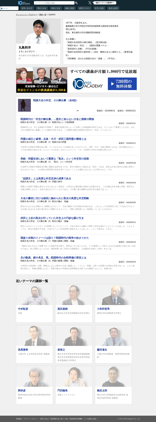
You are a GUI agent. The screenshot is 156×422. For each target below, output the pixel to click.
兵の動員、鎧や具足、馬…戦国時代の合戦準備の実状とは (53, 257)
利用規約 (19, 419)
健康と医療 (69, 8)
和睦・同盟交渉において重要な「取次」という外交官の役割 (55, 158)
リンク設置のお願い (90, 419)
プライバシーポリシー (30, 419)
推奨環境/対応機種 (76, 419)
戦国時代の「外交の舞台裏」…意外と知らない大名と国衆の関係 (57, 119)
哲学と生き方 (27, 8)
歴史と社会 (41, 8)
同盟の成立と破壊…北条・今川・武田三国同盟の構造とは (53, 138)
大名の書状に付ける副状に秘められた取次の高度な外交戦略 (55, 198)
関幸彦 (22, 390)
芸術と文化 (55, 8)
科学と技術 (99, 8)
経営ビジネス (84, 8)
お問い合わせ (44, 419)
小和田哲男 (103, 308)
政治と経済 (113, 8)
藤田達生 (102, 349)
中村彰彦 (23, 308)
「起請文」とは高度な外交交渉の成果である (46, 178)
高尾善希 (23, 349)
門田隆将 (62, 390)
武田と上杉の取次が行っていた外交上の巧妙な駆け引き (52, 218)
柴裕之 (61, 349)
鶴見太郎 (102, 390)
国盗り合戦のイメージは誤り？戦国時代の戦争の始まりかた (55, 237)
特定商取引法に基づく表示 (59, 419)
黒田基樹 (62, 308)
